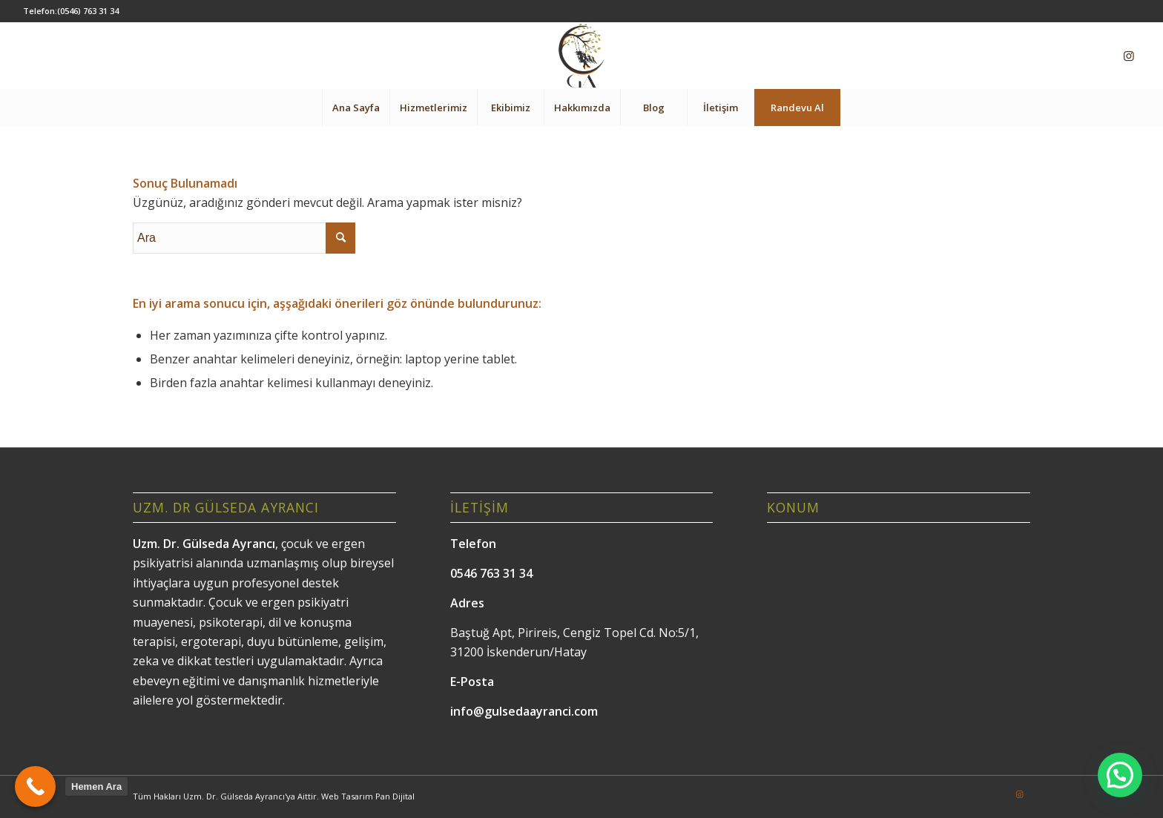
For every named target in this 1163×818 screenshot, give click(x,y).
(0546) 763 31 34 (88, 10)
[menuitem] (355, 107)
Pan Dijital (395, 796)
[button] (1120, 775)
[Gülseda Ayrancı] (581, 55)
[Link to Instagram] (1129, 55)
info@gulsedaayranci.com (524, 711)
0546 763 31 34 (491, 573)
